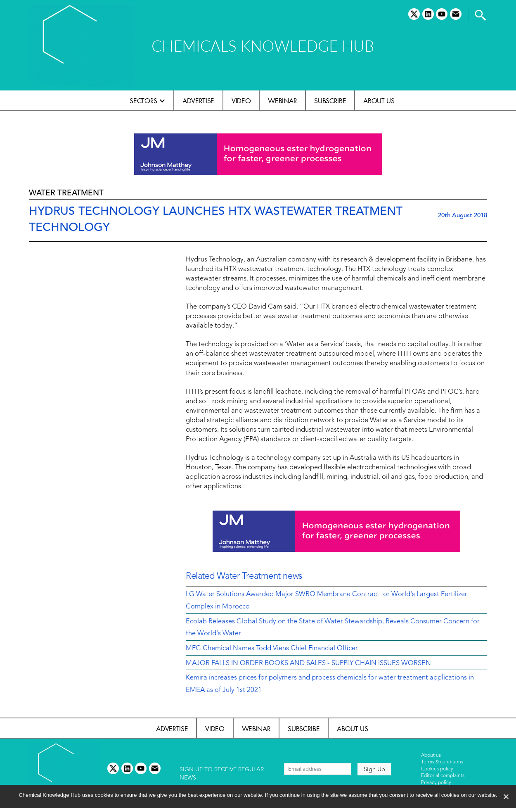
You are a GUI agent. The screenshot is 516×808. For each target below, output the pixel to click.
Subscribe (330, 101)
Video (241, 101)
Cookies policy (437, 769)
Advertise (198, 101)
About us (378, 101)
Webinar (282, 101)
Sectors (143, 101)
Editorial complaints (442, 775)
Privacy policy (436, 782)
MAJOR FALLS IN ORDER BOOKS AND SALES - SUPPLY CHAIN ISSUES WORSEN (308, 663)
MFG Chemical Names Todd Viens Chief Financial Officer (272, 648)
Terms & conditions (442, 762)
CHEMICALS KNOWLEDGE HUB (262, 45)
